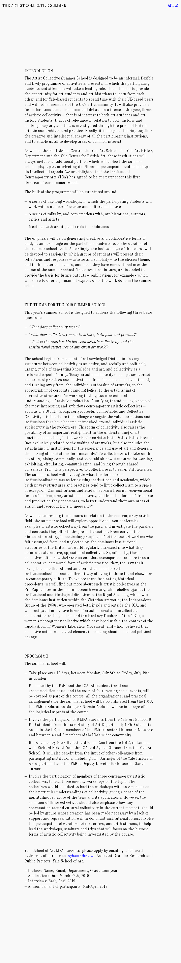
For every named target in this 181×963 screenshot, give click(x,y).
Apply (173, 6)
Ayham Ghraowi (81, 856)
